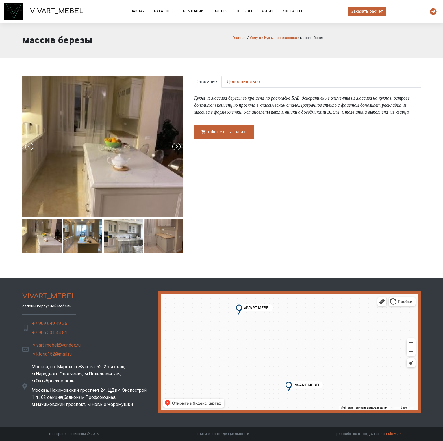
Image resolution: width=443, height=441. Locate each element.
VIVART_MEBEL (43, 11)
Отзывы (244, 11)
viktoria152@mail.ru (52, 354)
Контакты (292, 11)
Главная (137, 11)
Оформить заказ (224, 132)
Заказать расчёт (367, 11)
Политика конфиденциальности (221, 434)
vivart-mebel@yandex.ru (57, 345)
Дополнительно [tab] (243, 81)
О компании (191, 11)
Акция (267, 11)
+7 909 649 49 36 (49, 323)
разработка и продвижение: (369, 434)
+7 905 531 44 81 (49, 332)
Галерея (220, 11)
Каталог (162, 11)
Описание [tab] (207, 81)
